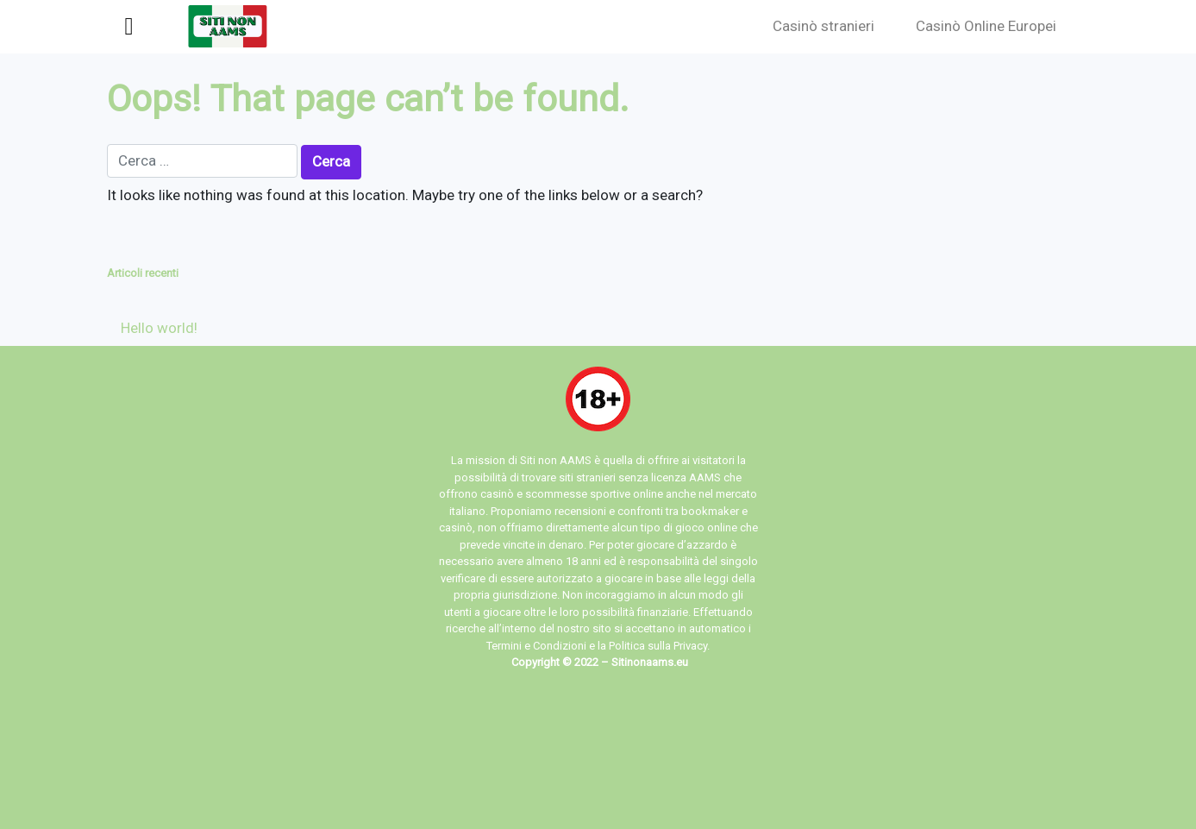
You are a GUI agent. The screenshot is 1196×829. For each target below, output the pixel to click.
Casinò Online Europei (986, 26)
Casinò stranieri (823, 26)
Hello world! (159, 327)
